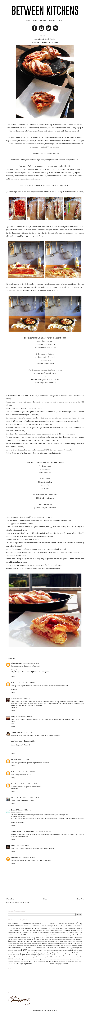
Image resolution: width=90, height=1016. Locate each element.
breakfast (11, 928)
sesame (40, 957)
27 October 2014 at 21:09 (43, 831)
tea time (32, 961)
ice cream (60, 941)
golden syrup (56, 939)
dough (14, 937)
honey (51, 941)
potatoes (47, 953)
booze (75, 926)
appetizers (27, 923)
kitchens (22, 943)
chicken (39, 930)
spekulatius (17, 959)
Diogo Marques (16, 663)
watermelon (46, 963)
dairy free (58, 935)
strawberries (61, 959)
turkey (72, 961)
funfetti (80, 937)
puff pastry (59, 953)
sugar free (79, 959)
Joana (13, 810)
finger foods (58, 937)
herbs (34, 941)
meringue (49, 945)
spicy (27, 959)
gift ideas (20, 939)
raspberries (40, 955)
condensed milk (57, 932)
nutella (38, 947)
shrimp (44, 957)
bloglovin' (19, 745)
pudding (52, 953)
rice (47, 955)
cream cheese (31, 935)
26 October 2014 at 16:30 (27, 683)
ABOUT (35, 20)
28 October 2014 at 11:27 (25, 845)
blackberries (57, 925)
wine (56, 963)
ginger (31, 939)
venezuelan (35, 963)
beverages (50, 926)
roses (65, 955)
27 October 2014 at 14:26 (24, 810)
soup (62, 957)
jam (68, 941)
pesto (67, 950)
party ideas (31, 950)
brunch (35, 928)
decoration (64, 935)
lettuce (49, 943)
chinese (56, 930)
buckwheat (52, 928)
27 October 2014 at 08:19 (29, 784)
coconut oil (36, 932)
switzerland (17, 961)
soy (65, 957)
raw (45, 955)
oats (51, 947)
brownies (28, 928)
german (15, 939)
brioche (18, 928)
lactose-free (27, 943)
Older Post (80, 899)
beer (37, 926)
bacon (72, 923)
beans (30, 925)
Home (45, 899)
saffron (77, 955)
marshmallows (28, 945)
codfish (42, 932)
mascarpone (37, 945)
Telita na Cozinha (28, 741)
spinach (32, 959)
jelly (71, 941)
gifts (25, 939)
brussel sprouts (44, 928)
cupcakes (48, 935)
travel (60, 961)
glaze (35, 939)
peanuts (49, 950)
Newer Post (10, 899)
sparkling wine (77, 957)
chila (49, 930)
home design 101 (44, 941)
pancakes (11, 950)
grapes (73, 939)
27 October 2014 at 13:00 (31, 798)
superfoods (10, 961)
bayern (26, 926)
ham (18, 941)
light (57, 943)
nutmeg (42, 947)
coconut (22, 932)
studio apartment (70, 959)
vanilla (16, 963)
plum (18, 953)
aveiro (57, 923)
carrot (10, 930)
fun (77, 937)
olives (61, 947)
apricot (38, 923)
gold (50, 939)
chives (60, 930)
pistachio (10, 953)
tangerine (23, 961)
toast (43, 961)
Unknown (14, 683)
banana (17, 926)
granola (69, 939)
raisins (10, 955)
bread (79, 926)
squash (41, 959)
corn (81, 932)
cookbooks (71, 932)
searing (32, 957)
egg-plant (38, 937)
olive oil (55, 947)
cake (74, 928)
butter (62, 928)
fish (63, 937)
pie (75, 950)
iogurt (65, 941)
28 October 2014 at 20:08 (27, 857)
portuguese (41, 953)
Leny (13, 716)
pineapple (79, 950)
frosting (69, 937)
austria (48, 923)
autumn (52, 923)
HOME (28, 20)
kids (77, 941)
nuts (48, 947)
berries (43, 926)
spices (24, 959)
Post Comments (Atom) (21, 902)
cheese (22, 930)
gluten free (40, 939)
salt (14, 957)
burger (57, 928)
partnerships (17, 950)
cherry (35, 930)
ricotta (51, 955)
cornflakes (10, 935)
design (70, 935)
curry (53, 935)
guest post (79, 939)
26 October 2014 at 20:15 (26, 760)
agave (9, 923)
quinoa (80, 953)
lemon (44, 943)
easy (33, 937)
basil (22, 926)
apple (34, 923)
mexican (54, 945)
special (11, 959)
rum (73, 955)
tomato (48, 961)
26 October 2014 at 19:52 (24, 732)
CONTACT (61, 20)
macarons (66, 943)
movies (68, 945)
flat (66, 937)
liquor (61, 943)
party (24, 950)
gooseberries (63, 939)
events (52, 937)
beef (34, 926)
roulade (69, 955)
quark (70, 953)
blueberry (69, 926)
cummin (42, 935)
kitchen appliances (14, 943)
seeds (35, 957)
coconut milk (28, 932)
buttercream (68, 928)
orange (70, 947)
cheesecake (28, 930)
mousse (63, 945)
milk (58, 945)
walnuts (41, 963)
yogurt (60, 963)
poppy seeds (24, 953)
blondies (63, 925)
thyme (40, 961)
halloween (13, 941)
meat (43, 945)
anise (20, 923)
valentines (10, 963)
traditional (54, 961)
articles (43, 923)
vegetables (27, 963)
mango (80, 943)
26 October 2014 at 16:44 (23, 699)
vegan (21, 963)
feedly (13, 745)
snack (58, 957)
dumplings (23, 937)
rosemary (61, 955)
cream (23, 935)
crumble (37, 935)
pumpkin (65, 953)
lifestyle (53, 943)
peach (44, 950)
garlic (10, 939)
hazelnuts (23, 941)
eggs (43, 937)
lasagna (34, 943)
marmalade (20, 945)
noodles (33, 947)
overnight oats (77, 947)
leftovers (38, 943)
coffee (47, 932)
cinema (10, 932)
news (29, 947)
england (48, 937)
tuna (69, 961)
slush (54, 957)
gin (28, 939)
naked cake (25, 947)
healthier (29, 941)
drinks (18, 937)
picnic (71, 950)
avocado (61, 923)
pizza (15, 953)
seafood (26, 957)
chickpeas (45, 930)
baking (78, 923)
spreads (37, 959)
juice (74, 941)
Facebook (27, 745)
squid (45, 959)
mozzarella (74, 945)
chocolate (66, 930)
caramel (79, 928)
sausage (21, 957)
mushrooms (12, 947)
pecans (58, 950)
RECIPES (43, 20)
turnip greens (78, 961)
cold (51, 932)
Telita (13, 732)
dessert (76, 934)
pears (54, 950)
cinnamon (15, 932)
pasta (35, 950)
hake (9, 941)
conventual (65, 932)
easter (28, 937)
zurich (69, 963)
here (76, 226)
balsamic (11, 926)
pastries (40, 950)
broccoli (22, 928)
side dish (49, 957)
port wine (35, 953)
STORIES (52, 20)
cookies (77, 932)
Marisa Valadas (16, 798)
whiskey (52, 963)
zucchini (65, 963)
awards (67, 923)
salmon (10, 957)
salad (80, 955)
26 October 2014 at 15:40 (31, 663)
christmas (74, 930)
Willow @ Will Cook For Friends (22, 831)
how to (55, 941)
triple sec (64, 961)
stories (54, 959)
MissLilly (14, 760)
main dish (73, 943)
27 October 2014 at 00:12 (27, 772)
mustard (18, 947)
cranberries (17, 935)
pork (30, 953)
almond (15, 923)
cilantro (79, 930)
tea (27, 961)
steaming (49, 959)
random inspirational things (24, 955)
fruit (74, 937)
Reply (13, 676)
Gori (13, 699)
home (38, 941)
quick (75, 952)
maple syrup (12, 945)
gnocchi (47, 939)
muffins (80, 945)
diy (11, 937)
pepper (62, 950)
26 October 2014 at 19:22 (24, 716)
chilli (52, 930)
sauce (17, 957)
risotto (56, 955)
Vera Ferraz (15, 784)
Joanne (13, 845)
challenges (16, 930)
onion (64, 947)
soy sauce (70, 957)
